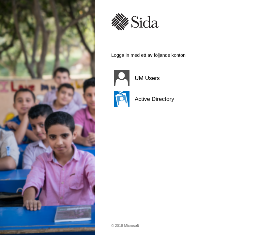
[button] (168, 78)
